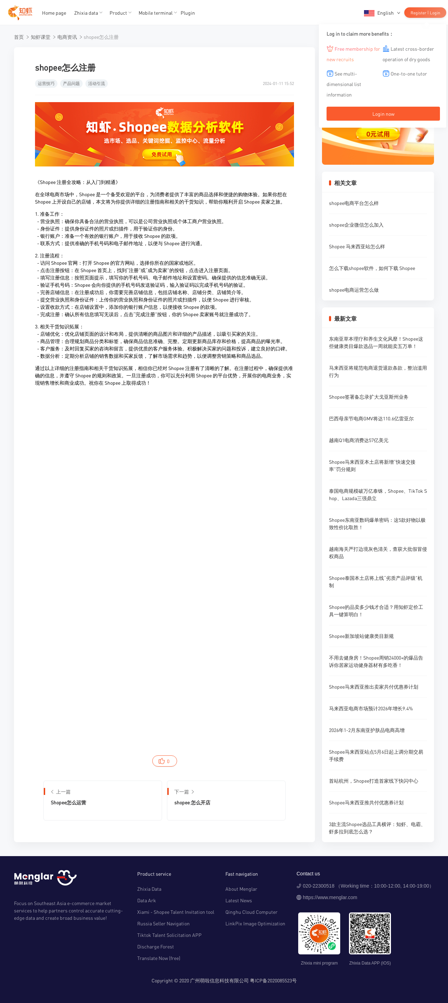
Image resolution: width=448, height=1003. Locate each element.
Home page (54, 12)
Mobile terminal (156, 12)
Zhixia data (86, 12)
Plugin (188, 12)
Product (118, 12)
